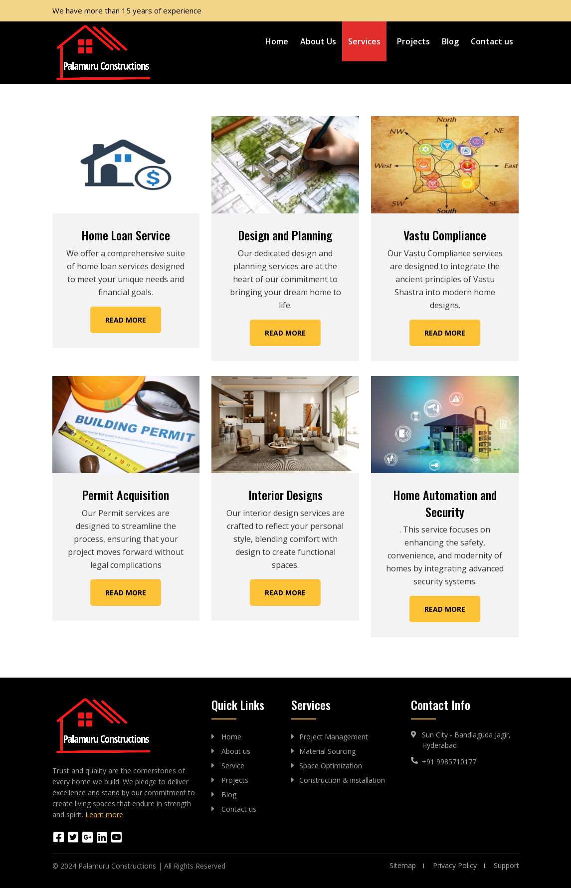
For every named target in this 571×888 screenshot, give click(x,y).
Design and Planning (285, 235)
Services (364, 41)
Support (506, 865)
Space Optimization (330, 765)
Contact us (492, 41)
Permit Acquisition (125, 495)
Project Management (333, 736)
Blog (450, 41)
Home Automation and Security (445, 503)
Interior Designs (285, 495)
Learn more (104, 814)
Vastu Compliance (444, 235)
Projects (413, 41)
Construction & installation (342, 780)
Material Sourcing (327, 751)
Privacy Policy (455, 865)
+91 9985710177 (449, 761)
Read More (125, 320)
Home (276, 41)
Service (232, 765)
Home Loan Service (125, 235)
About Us (318, 41)
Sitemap (402, 865)
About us (235, 751)
